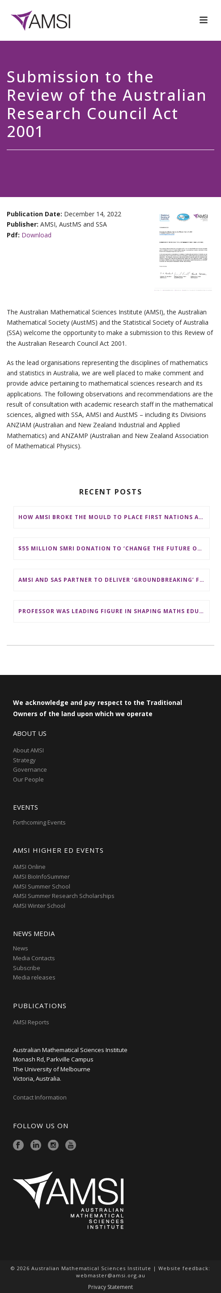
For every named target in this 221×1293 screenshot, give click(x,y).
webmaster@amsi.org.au (110, 1275)
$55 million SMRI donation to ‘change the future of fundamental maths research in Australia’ (113, 548)
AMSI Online (29, 867)
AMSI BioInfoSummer (41, 876)
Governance (30, 769)
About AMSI (28, 750)
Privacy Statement (110, 1287)
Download (36, 235)
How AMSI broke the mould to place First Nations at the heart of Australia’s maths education (113, 517)
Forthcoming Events (39, 822)
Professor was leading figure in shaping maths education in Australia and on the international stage (113, 611)
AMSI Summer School (41, 886)
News (20, 948)
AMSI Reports (31, 1022)
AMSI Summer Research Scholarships (64, 896)
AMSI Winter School (39, 906)
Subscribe (26, 968)
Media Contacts (34, 958)
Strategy (24, 760)
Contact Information (40, 1097)
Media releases (34, 977)
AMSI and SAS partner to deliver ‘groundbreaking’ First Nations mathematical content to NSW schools (113, 580)
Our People (28, 779)
